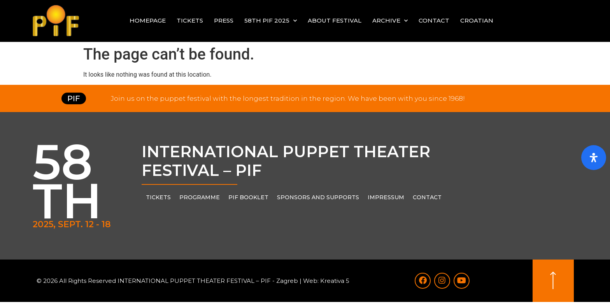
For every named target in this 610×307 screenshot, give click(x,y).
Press (223, 20)
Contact (434, 20)
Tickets (190, 20)
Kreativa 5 (334, 283)
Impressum (386, 197)
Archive (390, 21)
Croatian (476, 20)
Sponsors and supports (318, 197)
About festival (334, 20)
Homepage (148, 20)
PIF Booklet (248, 197)
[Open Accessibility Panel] (593, 157)
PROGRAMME (199, 197)
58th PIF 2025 (270, 21)
